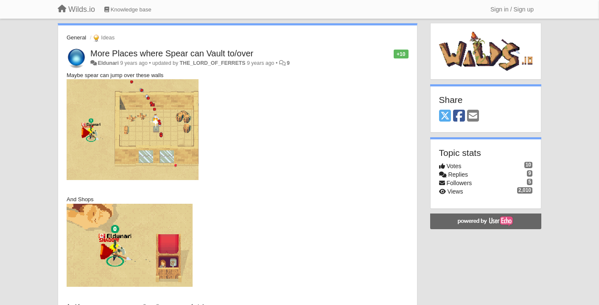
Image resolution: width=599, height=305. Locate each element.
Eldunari (108, 63)
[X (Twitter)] (445, 116)
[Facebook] (459, 116)
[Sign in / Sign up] (512, 9)
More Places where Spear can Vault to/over (171, 53)
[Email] (473, 116)
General (76, 37)
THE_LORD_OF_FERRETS (212, 63)
